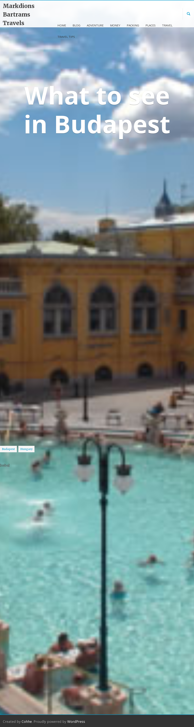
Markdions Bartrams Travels (18, 14)
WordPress (76, 719)
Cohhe (27, 719)
